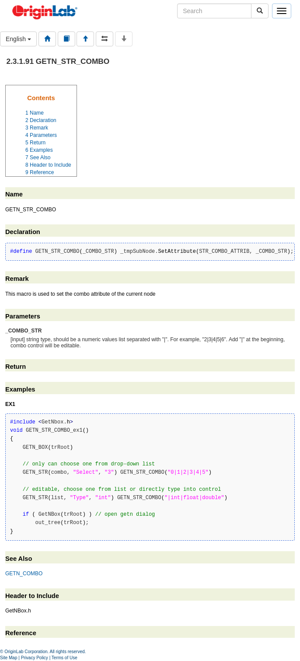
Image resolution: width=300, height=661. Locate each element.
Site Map (8, 657)
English (18, 38)
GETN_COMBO (23, 573)
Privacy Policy (34, 657)
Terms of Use (64, 657)
